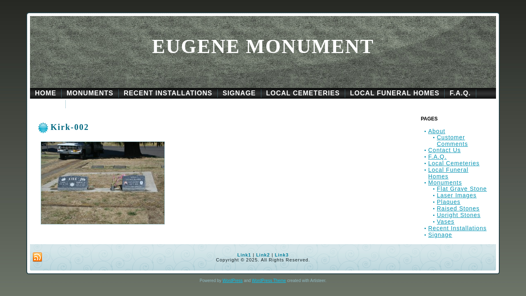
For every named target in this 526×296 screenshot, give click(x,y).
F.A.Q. (437, 156)
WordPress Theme (269, 280)
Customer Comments (452, 140)
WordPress (232, 280)
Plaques (449, 202)
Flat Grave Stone (462, 188)
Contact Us (444, 150)
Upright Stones (459, 215)
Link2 (263, 254)
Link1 (244, 254)
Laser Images (457, 195)
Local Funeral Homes (448, 173)
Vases (445, 221)
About (436, 131)
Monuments (445, 182)
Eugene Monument (263, 46)
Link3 (282, 254)
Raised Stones (458, 208)
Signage (440, 234)
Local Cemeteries (454, 163)
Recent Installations (457, 228)
